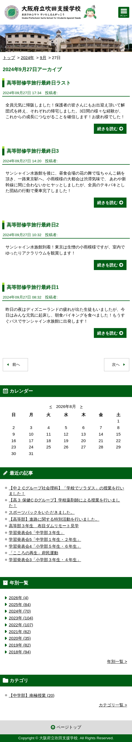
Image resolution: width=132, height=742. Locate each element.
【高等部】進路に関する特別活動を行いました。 (54, 519)
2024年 (27, 57)
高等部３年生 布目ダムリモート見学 (44, 525)
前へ (16, 365)
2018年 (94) (20, 652)
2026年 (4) (19, 597)
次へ (116, 365)
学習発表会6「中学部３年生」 (36, 532)
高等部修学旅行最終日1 (33, 287)
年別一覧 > (117, 661)
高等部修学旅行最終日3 (33, 151)
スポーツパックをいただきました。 (42, 512)
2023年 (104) (21, 618)
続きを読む (107, 128)
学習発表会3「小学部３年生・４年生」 (45, 559)
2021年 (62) (20, 631)
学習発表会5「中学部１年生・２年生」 (45, 539)
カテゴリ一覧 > (113, 705)
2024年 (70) (20, 611)
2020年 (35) (20, 638)
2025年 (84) (20, 604)
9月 (43, 57)
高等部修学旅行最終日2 (33, 225)
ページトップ (69, 727)
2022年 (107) (21, 624)
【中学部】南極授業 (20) (31, 695)
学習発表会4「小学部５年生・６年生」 (45, 546)
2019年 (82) (20, 645)
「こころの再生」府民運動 (33, 552)
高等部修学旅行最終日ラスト (39, 83)
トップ (9, 57)
